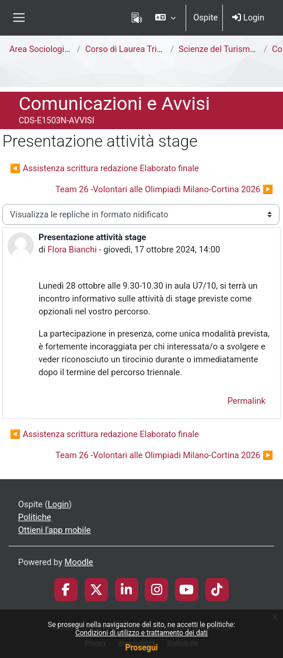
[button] (165, 17)
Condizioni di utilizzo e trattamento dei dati (141, 633)
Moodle (79, 562)
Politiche (34, 517)
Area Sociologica (41, 49)
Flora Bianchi (71, 249)
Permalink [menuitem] (246, 401)
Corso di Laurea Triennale (133, 49)
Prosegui (141, 647)
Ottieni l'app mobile (54, 530)
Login (248, 17)
